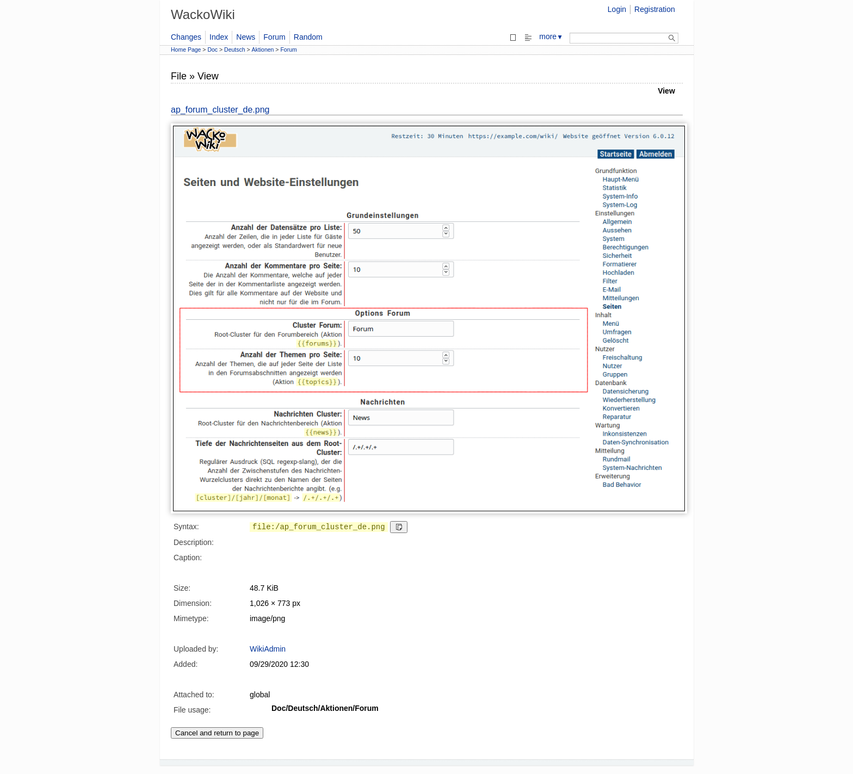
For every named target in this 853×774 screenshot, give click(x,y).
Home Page (186, 49)
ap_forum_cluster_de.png (220, 109)
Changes (186, 37)
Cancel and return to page (217, 733)
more (551, 36)
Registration (654, 9)
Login (617, 9)
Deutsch (234, 49)
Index (218, 37)
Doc (212, 49)
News (245, 37)
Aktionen (263, 49)
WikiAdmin (268, 649)
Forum (274, 37)
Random (308, 37)
